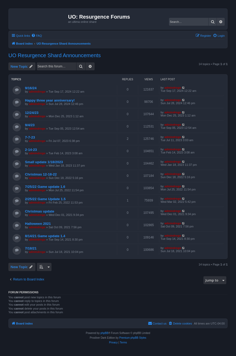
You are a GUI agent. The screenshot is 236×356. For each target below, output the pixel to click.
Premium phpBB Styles (132, 337)
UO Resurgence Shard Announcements (54, 55)
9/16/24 (31, 88)
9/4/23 (30, 125)
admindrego (37, 91)
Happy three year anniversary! (50, 100)
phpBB (104, 333)
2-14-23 (31, 150)
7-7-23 (30, 137)
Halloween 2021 (38, 224)
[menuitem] (36, 36)
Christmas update (39, 211)
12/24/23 (31, 113)
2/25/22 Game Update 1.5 (45, 199)
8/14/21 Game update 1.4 (45, 236)
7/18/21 (31, 248)
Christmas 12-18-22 (41, 174)
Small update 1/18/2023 (44, 162)
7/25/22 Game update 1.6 (45, 187)
